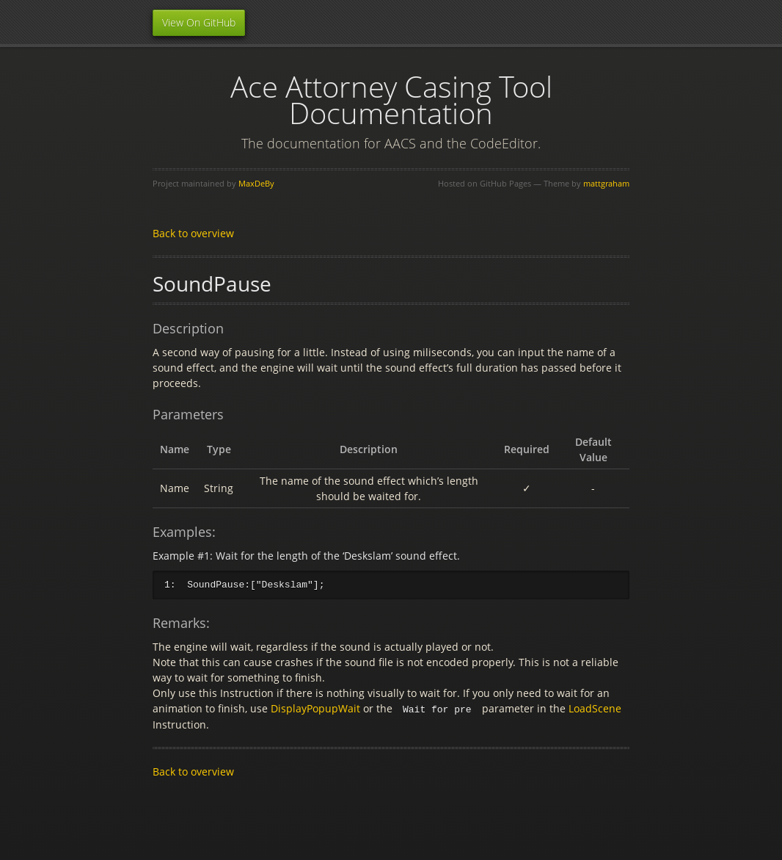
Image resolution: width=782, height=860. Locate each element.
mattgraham (606, 183)
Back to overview (193, 233)
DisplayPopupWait (315, 708)
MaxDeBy (256, 183)
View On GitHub (198, 22)
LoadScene (595, 708)
